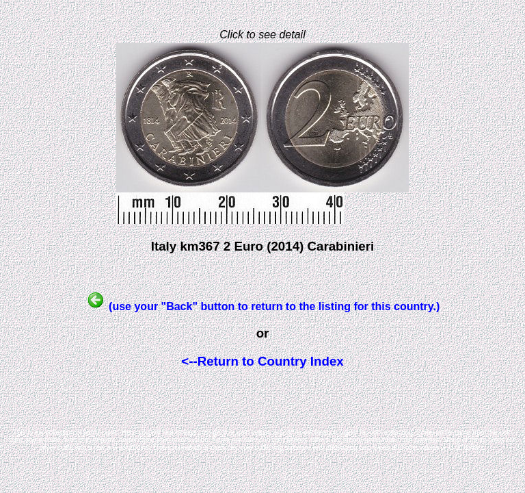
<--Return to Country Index (262, 361)
